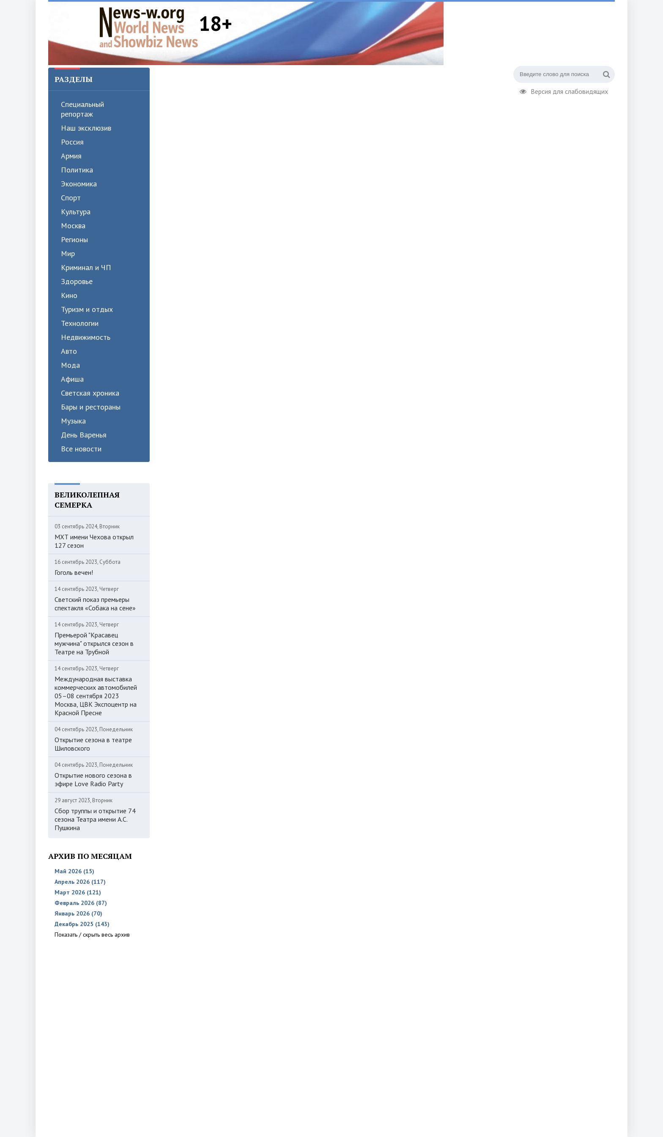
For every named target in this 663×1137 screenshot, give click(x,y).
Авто (69, 351)
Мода (70, 365)
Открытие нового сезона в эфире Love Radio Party (93, 779)
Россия (72, 142)
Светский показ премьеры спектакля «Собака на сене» (95, 603)
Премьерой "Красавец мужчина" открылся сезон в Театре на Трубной (94, 643)
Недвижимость (85, 337)
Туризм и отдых (87, 309)
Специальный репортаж (82, 109)
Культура (75, 211)
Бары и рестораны (91, 407)
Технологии (80, 323)
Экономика (79, 184)
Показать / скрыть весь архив (92, 934)
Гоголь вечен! (74, 572)
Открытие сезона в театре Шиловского (93, 743)
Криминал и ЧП (86, 267)
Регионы (74, 239)
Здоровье (77, 281)
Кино (69, 295)
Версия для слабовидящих (564, 90)
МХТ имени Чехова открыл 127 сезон (94, 541)
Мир (68, 253)
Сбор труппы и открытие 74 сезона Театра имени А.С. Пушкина (95, 819)
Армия (71, 156)
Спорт (71, 197)
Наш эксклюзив (86, 128)
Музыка (73, 421)
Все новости (81, 449)
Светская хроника (90, 393)
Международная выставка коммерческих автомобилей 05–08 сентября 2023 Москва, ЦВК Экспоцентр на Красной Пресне (96, 696)
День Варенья (84, 435)
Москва (73, 225)
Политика (77, 170)
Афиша (72, 379)
